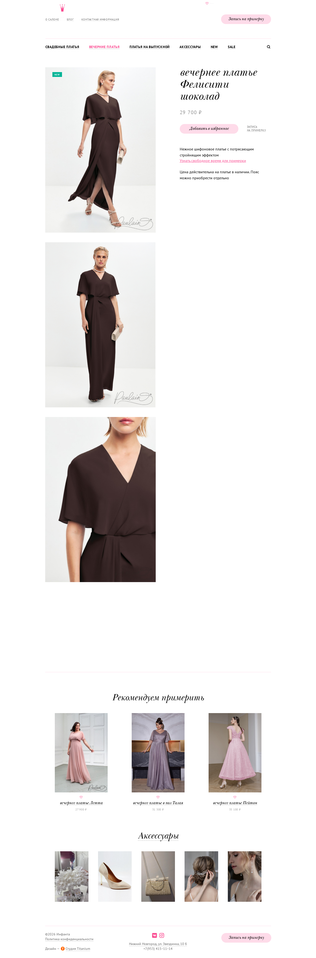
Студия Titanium (78, 948)
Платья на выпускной (150, 47)
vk (154, 935)
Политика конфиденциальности (69, 939)
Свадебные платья (62, 47)
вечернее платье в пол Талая (158, 759)
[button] (100, 150)
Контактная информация (100, 19)
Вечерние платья (104, 47)
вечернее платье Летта (81, 759)
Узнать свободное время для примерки (213, 160)
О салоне (52, 19)
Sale (231, 47)
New (214, 47)
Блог (70, 19)
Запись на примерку (246, 19)
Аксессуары (190, 47)
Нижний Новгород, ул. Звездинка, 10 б (158, 944)
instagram (161, 935)
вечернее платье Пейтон (235, 759)
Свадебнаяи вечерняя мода (158, 18)
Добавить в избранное (209, 129)
